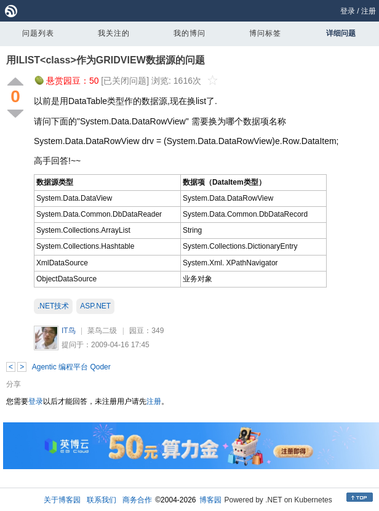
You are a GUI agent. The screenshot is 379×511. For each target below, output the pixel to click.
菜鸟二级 (102, 330)
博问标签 (265, 33)
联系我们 (101, 500)
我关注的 (114, 33)
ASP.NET (95, 306)
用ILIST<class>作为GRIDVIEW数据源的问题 (105, 60)
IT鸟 (69, 330)
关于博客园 (62, 500)
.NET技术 (53, 306)
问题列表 (38, 33)
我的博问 (189, 33)
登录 (347, 11)
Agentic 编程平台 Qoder (71, 367)
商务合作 (137, 500)
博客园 (210, 500)
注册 (368, 11)
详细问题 (341, 33)
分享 (13, 384)
